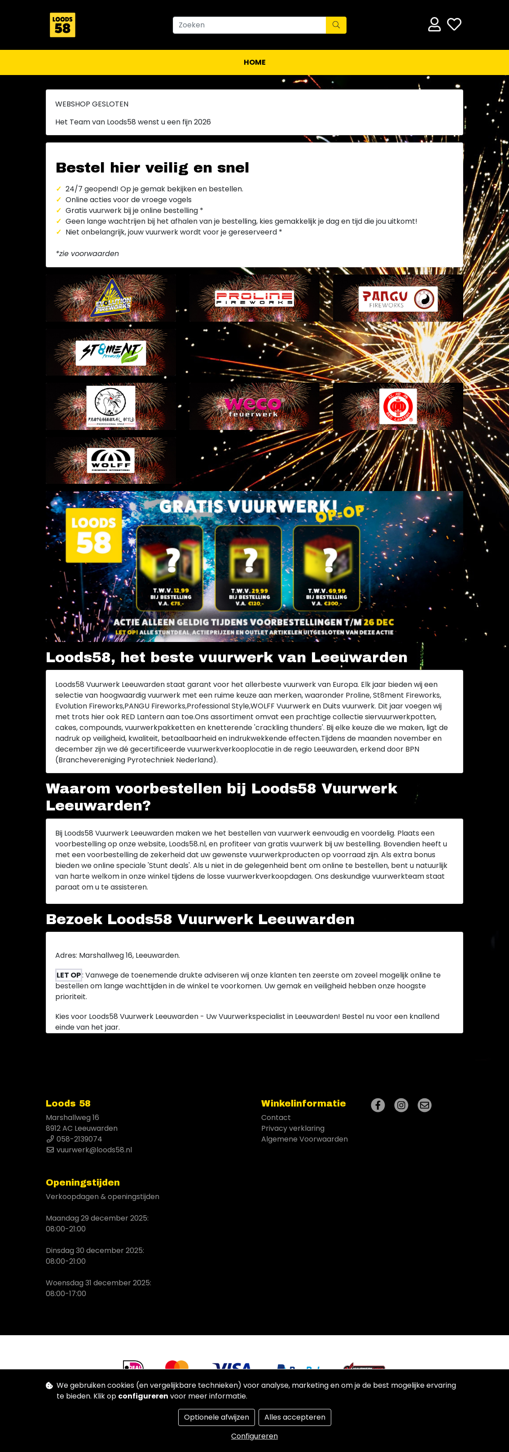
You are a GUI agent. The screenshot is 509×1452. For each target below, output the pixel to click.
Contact (276, 1117)
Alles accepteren (294, 1417)
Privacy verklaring (293, 1128)
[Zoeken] (249, 25)
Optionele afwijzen (216, 1417)
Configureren (254, 1436)
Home (255, 62)
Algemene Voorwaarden (304, 1139)
